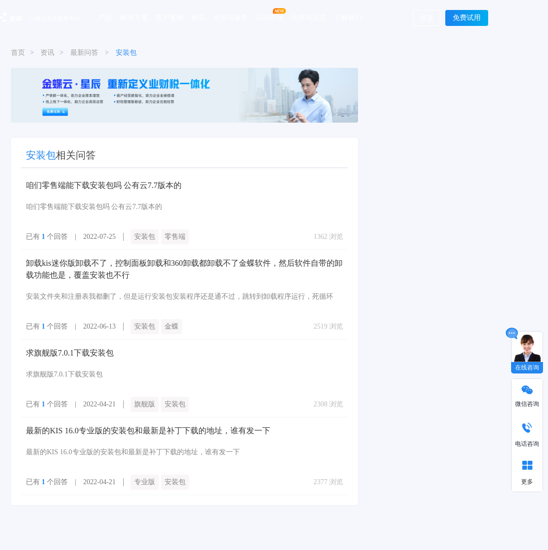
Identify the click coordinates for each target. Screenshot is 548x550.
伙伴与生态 (308, 17)
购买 (198, 17)
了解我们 (348, 17)
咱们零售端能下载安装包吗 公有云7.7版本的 (104, 185)
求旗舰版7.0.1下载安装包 (70, 353)
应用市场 (270, 17)
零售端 (175, 236)
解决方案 (134, 17)
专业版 (144, 482)
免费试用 (467, 17)
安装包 (144, 236)
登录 (427, 18)
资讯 (47, 52)
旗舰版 (144, 404)
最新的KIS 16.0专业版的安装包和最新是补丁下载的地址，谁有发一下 (148, 430)
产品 (105, 17)
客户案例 (169, 17)
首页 (18, 52)
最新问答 (84, 52)
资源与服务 (230, 17)
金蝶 (172, 326)
